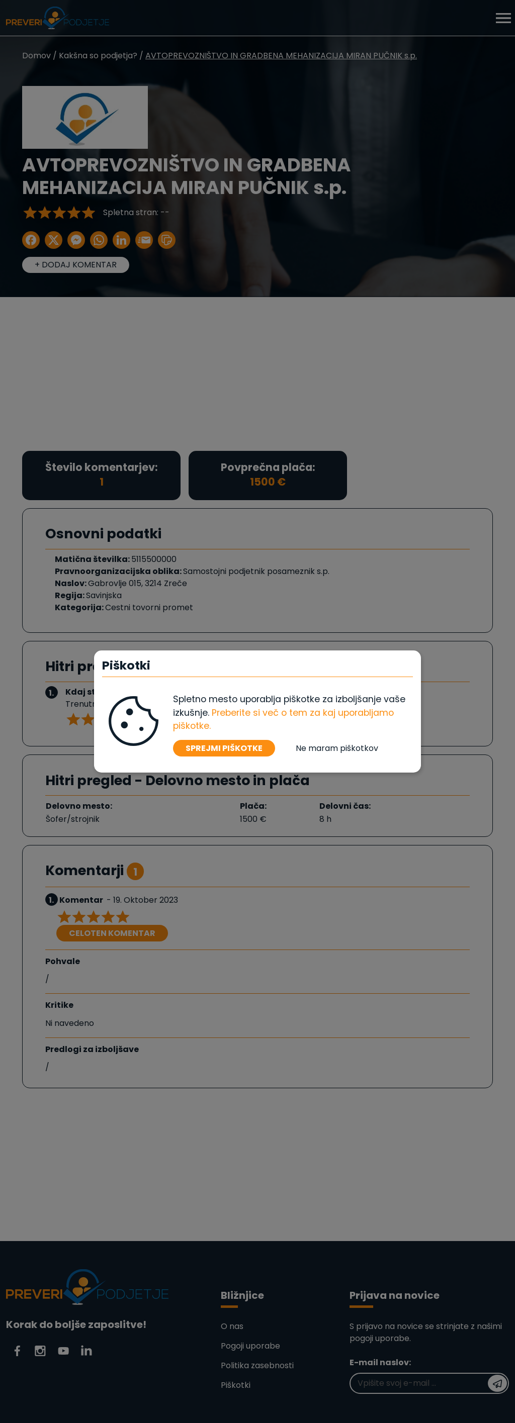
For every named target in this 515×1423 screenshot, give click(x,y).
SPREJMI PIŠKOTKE (224, 748)
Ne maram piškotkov (337, 748)
